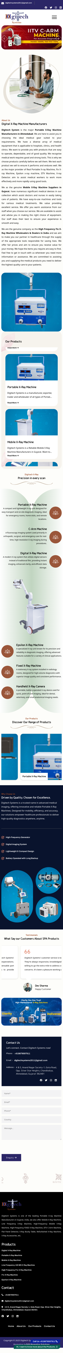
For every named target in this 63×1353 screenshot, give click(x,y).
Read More (13, 347)
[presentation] (22, 1148)
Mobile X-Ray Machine (11, 1260)
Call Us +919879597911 (45, 1341)
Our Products (34, 1326)
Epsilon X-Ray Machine (11, 1280)
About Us (21, 1326)
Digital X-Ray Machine (11, 1250)
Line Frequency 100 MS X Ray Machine (18, 1265)
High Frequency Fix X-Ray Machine (17, 1270)
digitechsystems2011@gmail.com (18, 3)
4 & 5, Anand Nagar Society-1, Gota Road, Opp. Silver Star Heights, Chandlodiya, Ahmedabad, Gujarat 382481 (31, 1308)
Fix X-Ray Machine (10, 1275)
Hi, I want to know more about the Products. (37, 1347)
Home (11, 1326)
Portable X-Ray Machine (12, 1255)
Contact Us (49, 1326)
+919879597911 (22, 1053)
